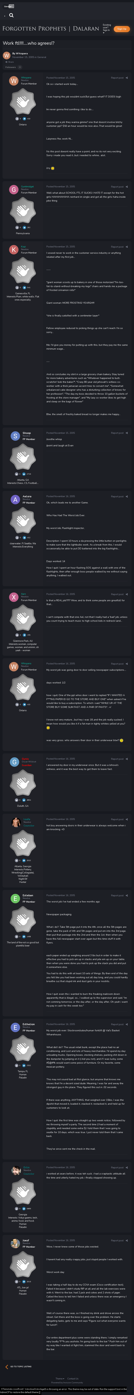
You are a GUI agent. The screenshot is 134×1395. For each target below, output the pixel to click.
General (41, 57)
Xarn (23, 594)
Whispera (22, 53)
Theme (60, 1378)
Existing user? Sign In (107, 28)
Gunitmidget (27, 186)
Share (9, 62)
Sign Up (121, 29)
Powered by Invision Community (67, 1382)
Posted (60, 77)
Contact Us (73, 1378)
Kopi (23, 246)
